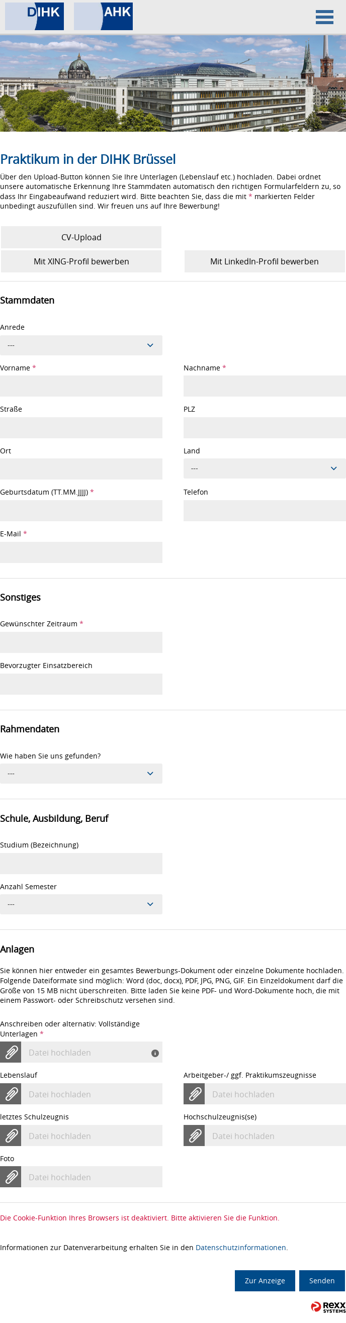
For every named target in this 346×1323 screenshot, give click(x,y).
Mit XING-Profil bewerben (81, 261)
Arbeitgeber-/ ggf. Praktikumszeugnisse (250, 1075)
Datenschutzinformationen (241, 1247)
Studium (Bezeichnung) (39, 844)
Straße (11, 409)
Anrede (12, 327)
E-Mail (13, 533)
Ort (5, 450)
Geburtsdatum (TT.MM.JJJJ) (47, 492)
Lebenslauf (18, 1075)
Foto (7, 1158)
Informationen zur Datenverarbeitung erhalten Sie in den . (144, 1247)
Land (192, 450)
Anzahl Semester (28, 886)
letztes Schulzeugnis (34, 1116)
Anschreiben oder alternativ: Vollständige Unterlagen (70, 1028)
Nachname (205, 367)
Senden (322, 1280)
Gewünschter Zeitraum (41, 623)
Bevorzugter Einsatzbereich (46, 665)
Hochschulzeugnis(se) (220, 1116)
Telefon (196, 492)
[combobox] (81, 345)
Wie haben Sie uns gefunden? (50, 756)
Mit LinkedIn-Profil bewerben (264, 261)
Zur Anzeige (265, 1280)
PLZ (189, 409)
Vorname (18, 367)
